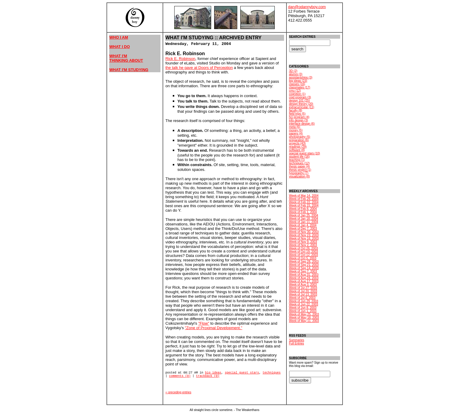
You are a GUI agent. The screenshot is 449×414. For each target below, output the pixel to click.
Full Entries (296, 343)
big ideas (213, 372)
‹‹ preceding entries (178, 392)
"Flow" (203, 323)
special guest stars (242, 372)
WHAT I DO (119, 46)
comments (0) (180, 376)
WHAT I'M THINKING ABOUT (126, 58)
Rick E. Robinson (181, 58)
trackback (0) (208, 376)
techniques (272, 372)
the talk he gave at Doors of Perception (199, 67)
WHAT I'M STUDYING (128, 69)
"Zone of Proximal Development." (213, 328)
